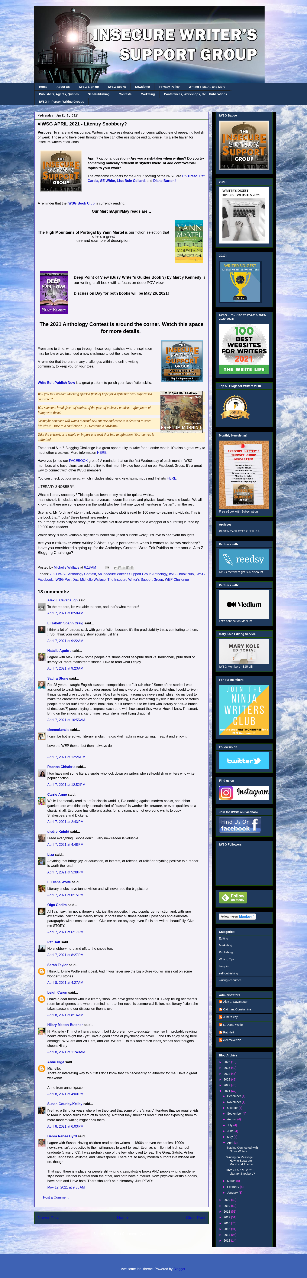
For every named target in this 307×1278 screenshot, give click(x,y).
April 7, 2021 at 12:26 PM (66, 757)
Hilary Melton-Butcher (65, 1025)
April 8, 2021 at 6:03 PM (65, 1126)
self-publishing (228, 973)
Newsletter (142, 86)
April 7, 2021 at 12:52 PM (66, 785)
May (230, 1136)
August (232, 1119)
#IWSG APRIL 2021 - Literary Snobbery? (240, 1171)
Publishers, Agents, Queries (59, 94)
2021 (227, 1091)
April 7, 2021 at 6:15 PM (65, 895)
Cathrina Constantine (237, 1009)
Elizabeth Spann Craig (65, 623)
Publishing (226, 952)
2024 (227, 1073)
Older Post (195, 1217)
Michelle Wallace (93, 579)
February (233, 1187)
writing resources (230, 980)
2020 (227, 1200)
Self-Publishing (99, 94)
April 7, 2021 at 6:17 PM (65, 932)
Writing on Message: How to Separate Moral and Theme (239, 1161)
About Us (63, 86)
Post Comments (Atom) (132, 1234)
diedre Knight (58, 831)
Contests (125, 94)
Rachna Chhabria (61, 767)
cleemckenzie (58, 730)
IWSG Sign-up (89, 86)
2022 (227, 1085)
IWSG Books (117, 86)
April (230, 1142)
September (234, 1113)
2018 (227, 1211)
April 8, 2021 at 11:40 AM (66, 1052)
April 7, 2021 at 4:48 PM (65, 844)
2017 (227, 1217)
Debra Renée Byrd (62, 1136)
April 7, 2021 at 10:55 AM (66, 720)
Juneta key (230, 1017)
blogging (224, 966)
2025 (227, 1067)
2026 (227, 1062)
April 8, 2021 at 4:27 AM (65, 982)
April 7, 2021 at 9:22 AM (65, 641)
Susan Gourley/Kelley (65, 1104)
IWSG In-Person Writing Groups (61, 101)
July (230, 1125)
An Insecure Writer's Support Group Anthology (132, 574)
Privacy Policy (169, 86)
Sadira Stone (57, 678)
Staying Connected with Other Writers (242, 1149)
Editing (223, 938)
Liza (50, 854)
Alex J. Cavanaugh (62, 600)
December (234, 1096)
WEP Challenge (177, 579)
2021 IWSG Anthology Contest (73, 574)
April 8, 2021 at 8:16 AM (65, 1015)
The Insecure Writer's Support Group (135, 579)
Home (43, 86)
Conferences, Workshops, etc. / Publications (195, 94)
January (233, 1192)
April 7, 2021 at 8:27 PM (65, 955)
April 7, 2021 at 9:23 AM (65, 668)
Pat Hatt (53, 942)
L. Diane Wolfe (59, 882)
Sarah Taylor (57, 965)
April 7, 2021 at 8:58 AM (65, 613)
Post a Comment (55, 1197)
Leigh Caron (57, 992)
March (231, 1181)
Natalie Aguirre (59, 651)
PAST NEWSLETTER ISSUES (239, 531)
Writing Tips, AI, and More (207, 86)
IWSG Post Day (66, 579)
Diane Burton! (164, 181)
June (230, 1131)
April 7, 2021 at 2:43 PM (65, 822)
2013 (227, 1240)
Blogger (179, 1269)
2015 (227, 1229)
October (233, 1107)
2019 (227, 1205)
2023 (227, 1079)
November (234, 1102)
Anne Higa (55, 1062)
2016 (227, 1223)
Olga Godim (57, 905)
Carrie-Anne (57, 794)
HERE (101, 452)
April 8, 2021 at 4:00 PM (65, 1094)
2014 (227, 1234)
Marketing (148, 94)
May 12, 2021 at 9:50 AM (66, 1187)
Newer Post (48, 1217)
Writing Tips (227, 959)
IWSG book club (181, 574)
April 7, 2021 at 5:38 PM (65, 872)
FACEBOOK (78, 461)
